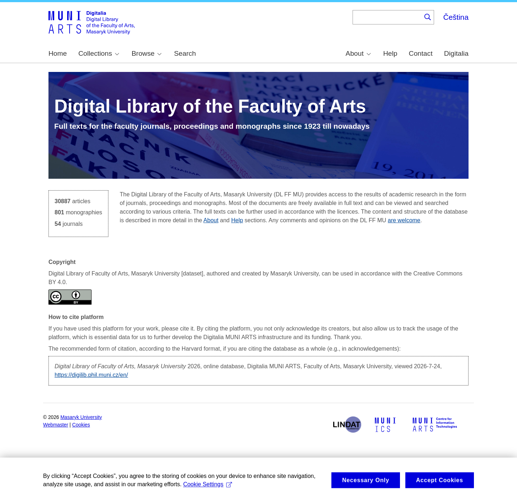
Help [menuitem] (390, 53)
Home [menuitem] (57, 53)
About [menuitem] (358, 53)
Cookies (81, 425)
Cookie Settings (207, 491)
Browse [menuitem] (146, 53)
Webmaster (55, 425)
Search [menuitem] (185, 53)
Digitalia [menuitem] (456, 53)
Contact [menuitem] (421, 53)
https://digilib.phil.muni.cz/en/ (91, 375)
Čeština (456, 17)
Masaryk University (81, 417)
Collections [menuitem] (98, 53)
